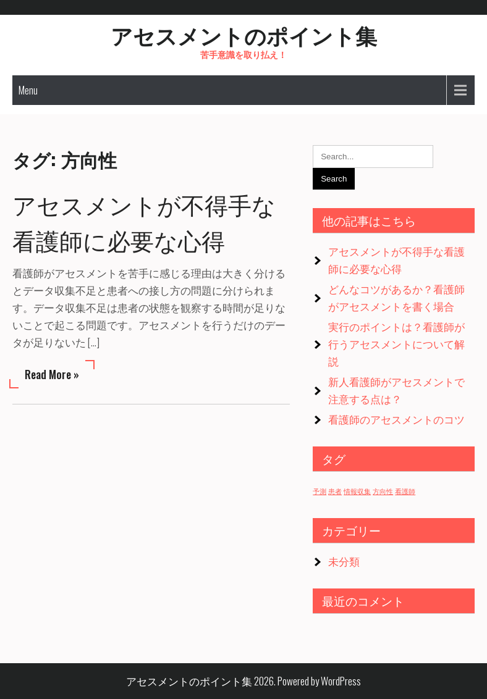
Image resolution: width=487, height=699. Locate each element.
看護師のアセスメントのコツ (396, 419)
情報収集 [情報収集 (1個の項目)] (357, 491)
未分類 (344, 561)
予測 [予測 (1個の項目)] (319, 491)
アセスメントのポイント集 (244, 35)
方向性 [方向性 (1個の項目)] (383, 491)
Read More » (52, 374)
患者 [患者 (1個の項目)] (335, 491)
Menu (28, 90)
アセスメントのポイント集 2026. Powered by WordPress (243, 681)
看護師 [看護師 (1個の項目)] (405, 491)
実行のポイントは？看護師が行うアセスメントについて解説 (396, 344)
